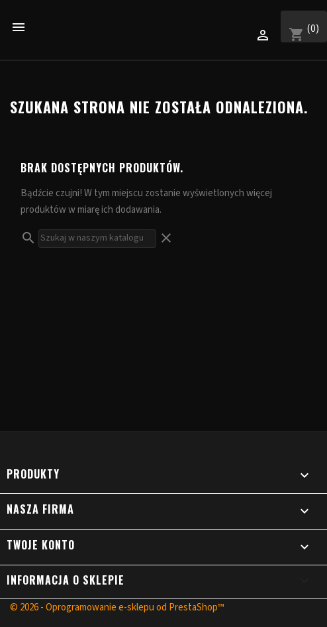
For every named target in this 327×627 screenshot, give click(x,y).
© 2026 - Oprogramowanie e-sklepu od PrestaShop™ (117, 607)
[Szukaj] (97, 238)
